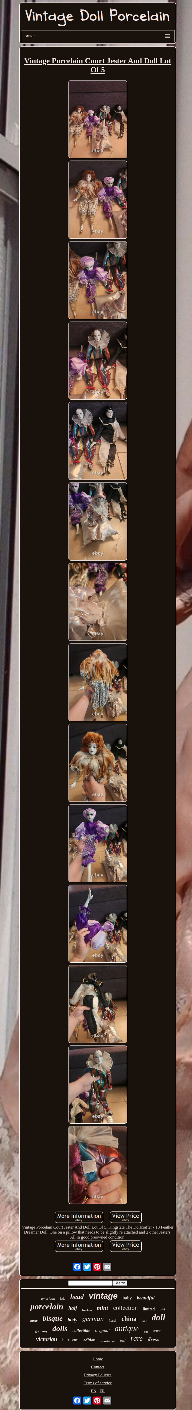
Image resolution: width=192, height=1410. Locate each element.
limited (149, 1309)
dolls (60, 1328)
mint (102, 1308)
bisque (53, 1318)
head (77, 1296)
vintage (103, 1295)
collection (125, 1307)
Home (97, 1359)
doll (158, 1317)
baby (127, 1297)
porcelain (46, 1306)
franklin (87, 1309)
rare (136, 1338)
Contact (97, 1367)
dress (153, 1339)
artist (156, 1331)
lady (62, 1298)
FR (102, 1391)
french (112, 1320)
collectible (81, 1330)
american (48, 1298)
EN (93, 1391)
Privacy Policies (98, 1375)
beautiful (146, 1297)
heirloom (70, 1339)
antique (127, 1328)
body (73, 1319)
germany (41, 1331)
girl (162, 1309)
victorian (46, 1339)
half (72, 1308)
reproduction (107, 1341)
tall (123, 1340)
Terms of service (98, 1383)
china (129, 1318)
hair (144, 1320)
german (93, 1318)
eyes (146, 1331)
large (34, 1320)
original (102, 1330)
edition (90, 1340)
